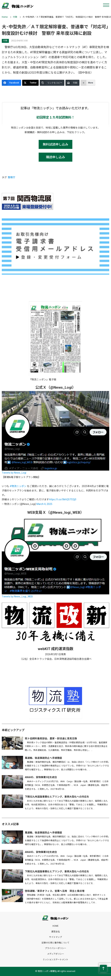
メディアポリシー (55, 954)
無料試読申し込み (55, 144)
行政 (15, 17)
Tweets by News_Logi (14, 472)
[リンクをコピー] (52, 83)
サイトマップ (55, 937)
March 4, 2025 (44, 504)
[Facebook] (11, 83)
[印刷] (72, 83)
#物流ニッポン (18, 486)
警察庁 (11, 177)
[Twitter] (30, 83)
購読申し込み (55, 157)
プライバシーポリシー (55, 948)
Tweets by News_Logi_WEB (17, 596)
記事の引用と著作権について (55, 943)
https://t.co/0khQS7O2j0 (62, 499)
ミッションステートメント (55, 959)
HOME (55, 926)
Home (5, 17)
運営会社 (55, 931)
